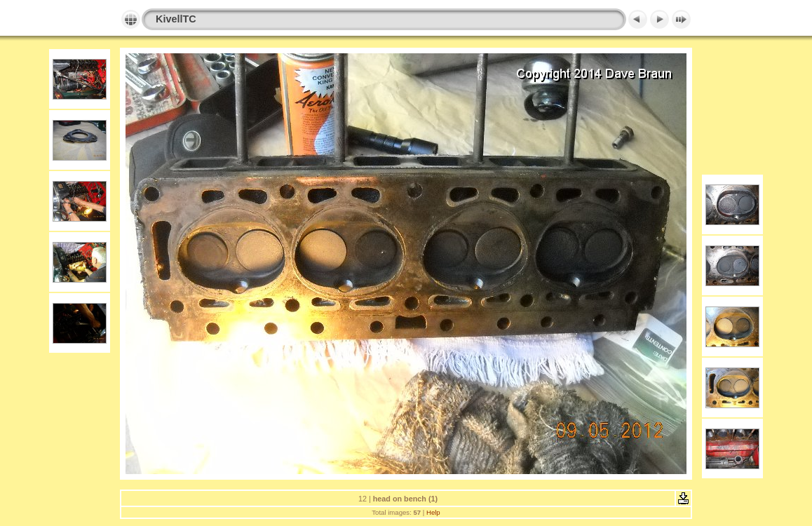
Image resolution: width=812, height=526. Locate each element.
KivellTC (176, 19)
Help (433, 512)
